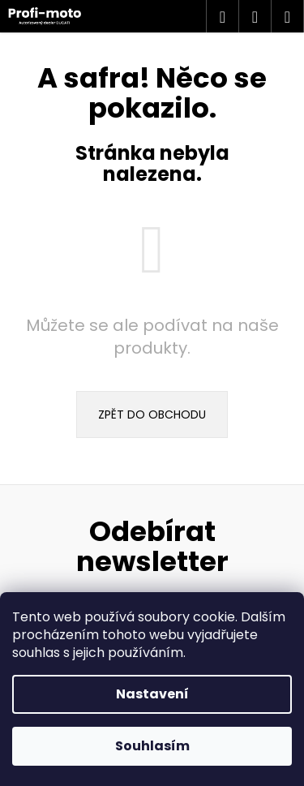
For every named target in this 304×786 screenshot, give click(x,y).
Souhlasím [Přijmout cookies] (152, 746)
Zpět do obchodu (152, 414)
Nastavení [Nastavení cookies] (152, 694)
